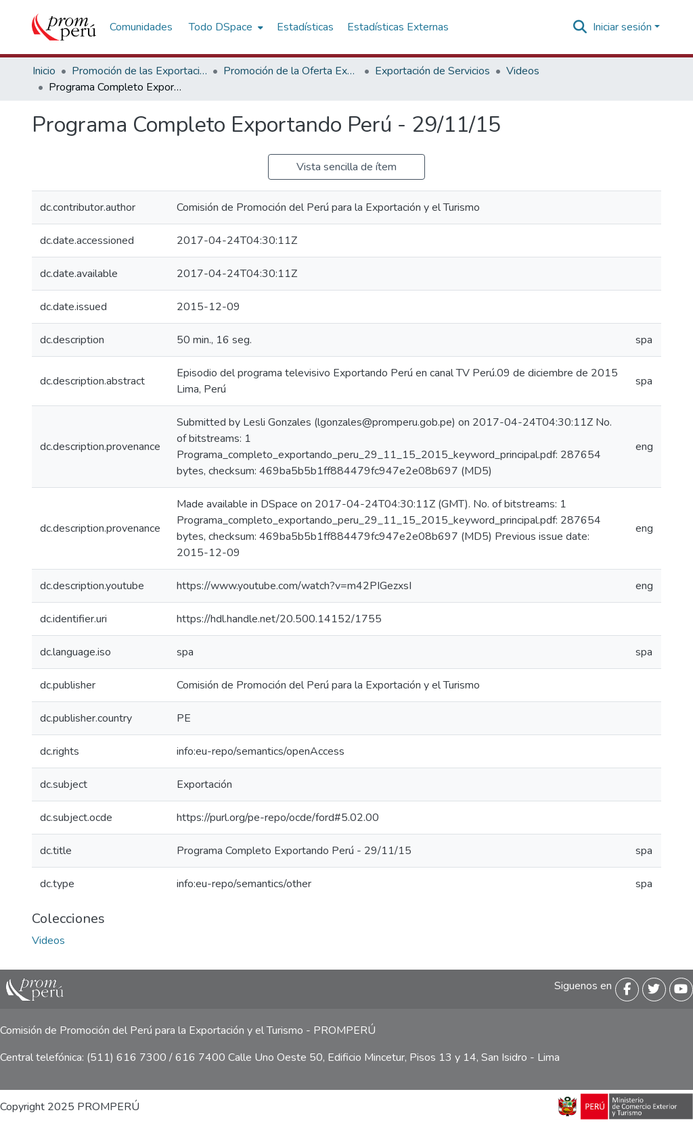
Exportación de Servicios (432, 71)
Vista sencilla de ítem (346, 166)
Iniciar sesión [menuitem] (622, 27)
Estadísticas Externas (398, 27)
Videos (522, 71)
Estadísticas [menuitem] (305, 27)
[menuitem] (224, 27)
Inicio (43, 71)
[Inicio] (64, 27)
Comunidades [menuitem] (141, 27)
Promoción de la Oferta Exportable (291, 71)
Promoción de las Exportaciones (139, 71)
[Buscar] (580, 27)
